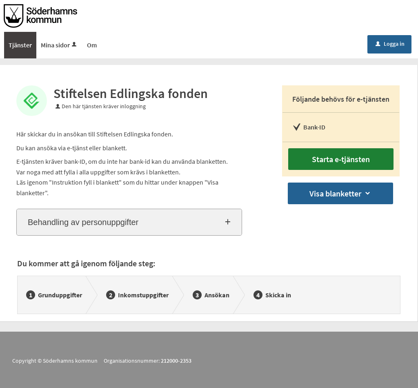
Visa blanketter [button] (340, 193)
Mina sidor (59, 45)
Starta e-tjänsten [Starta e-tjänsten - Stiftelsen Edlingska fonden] (341, 159)
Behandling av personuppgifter (83, 222)
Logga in (390, 43)
